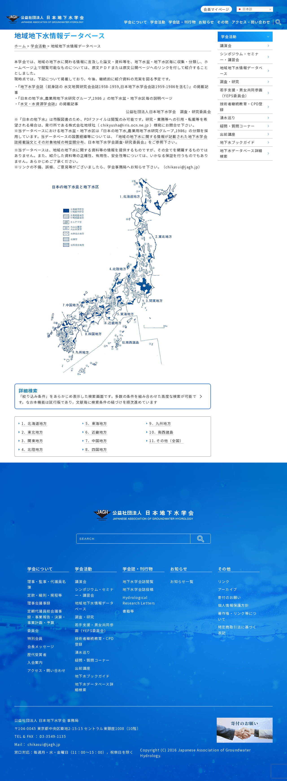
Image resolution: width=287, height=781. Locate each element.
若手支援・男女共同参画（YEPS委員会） (94, 627)
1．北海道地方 (34, 423)
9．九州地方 (160, 423)
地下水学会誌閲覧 (138, 581)
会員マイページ (216, 9)
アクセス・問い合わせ (46, 670)
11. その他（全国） (166, 440)
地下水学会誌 (32, 86)
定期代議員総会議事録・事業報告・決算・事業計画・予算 (46, 616)
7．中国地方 (96, 440)
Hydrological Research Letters (139, 600)
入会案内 (35, 662)
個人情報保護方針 (233, 605)
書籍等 (128, 611)
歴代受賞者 (37, 654)
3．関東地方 (32, 440)
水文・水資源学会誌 (37, 103)
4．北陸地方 (32, 449)
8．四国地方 (96, 449)
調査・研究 (84, 617)
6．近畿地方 (96, 432)
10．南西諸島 (161, 432)
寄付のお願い (229, 597)
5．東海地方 (96, 423)
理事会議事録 (39, 603)
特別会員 (35, 638)
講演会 (81, 581)
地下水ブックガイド (92, 676)
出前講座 (82, 668)
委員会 (33, 630)
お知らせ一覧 (182, 581)
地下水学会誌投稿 (138, 589)
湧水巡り (82, 652)
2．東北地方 (32, 432)
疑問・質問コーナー (92, 660)
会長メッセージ (40, 646)
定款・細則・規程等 (44, 595)
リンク (224, 581)
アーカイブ (227, 589)
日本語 (245, 9)
